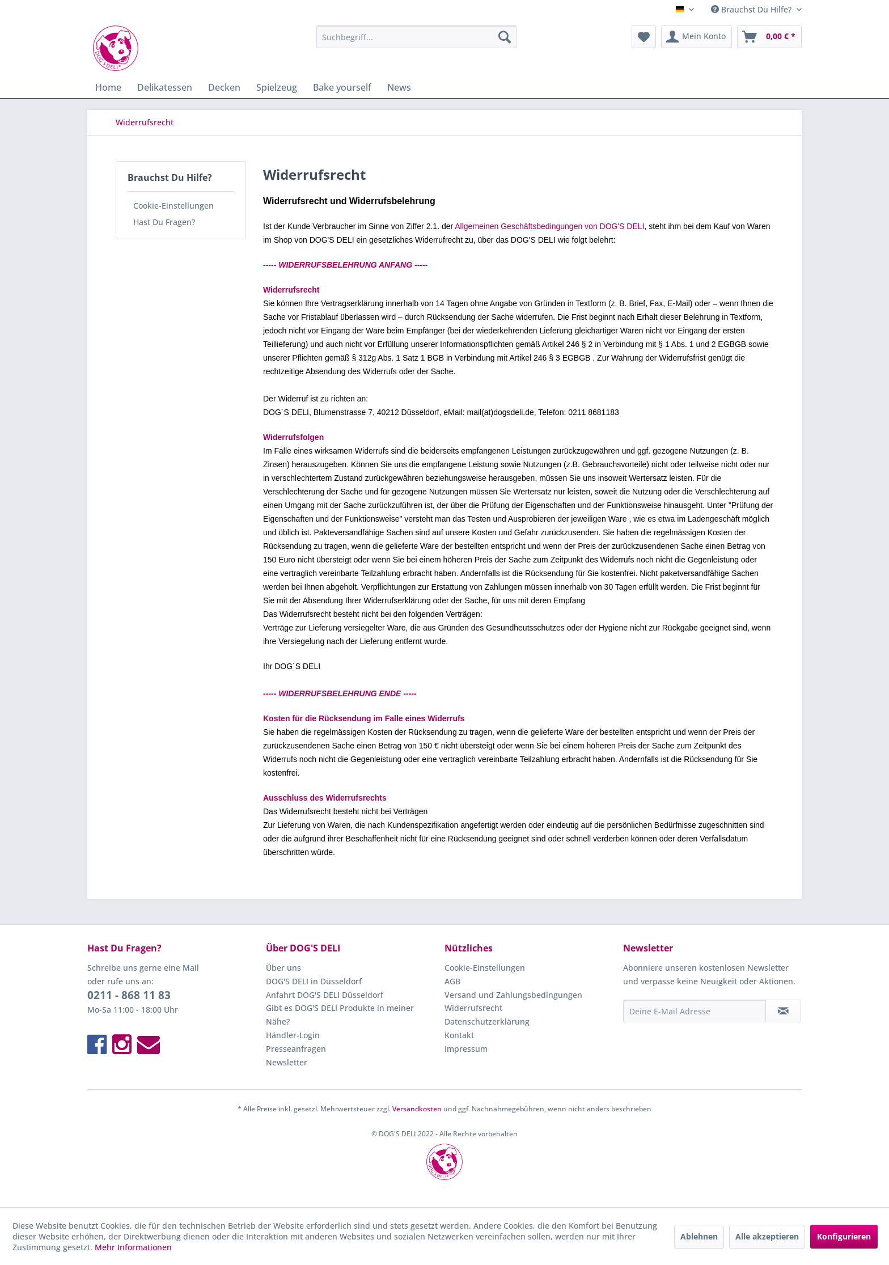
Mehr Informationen (133, 1247)
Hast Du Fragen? (164, 222)
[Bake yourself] (342, 87)
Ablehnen (699, 1236)
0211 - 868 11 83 (129, 995)
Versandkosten (417, 1109)
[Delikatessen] (164, 87)
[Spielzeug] (276, 87)
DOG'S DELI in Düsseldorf (314, 981)
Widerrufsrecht (473, 1007)
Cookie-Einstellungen (173, 205)
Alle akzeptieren (767, 1236)
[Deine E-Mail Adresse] (694, 1011)
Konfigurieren (844, 1236)
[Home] (108, 87)
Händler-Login (293, 1035)
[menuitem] (416, 37)
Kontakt (459, 1035)
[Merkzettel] (644, 37)
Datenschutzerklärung (487, 1021)
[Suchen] (505, 37)
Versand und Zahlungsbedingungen (513, 994)
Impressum (466, 1048)
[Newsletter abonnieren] (783, 1011)
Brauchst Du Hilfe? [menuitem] (752, 9)
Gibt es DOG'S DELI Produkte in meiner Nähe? (340, 1014)
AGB (452, 981)
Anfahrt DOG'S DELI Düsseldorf (324, 994)
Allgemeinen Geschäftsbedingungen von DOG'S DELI (549, 226)
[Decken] (224, 87)
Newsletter (286, 1062)
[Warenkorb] (769, 37)
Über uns (283, 967)
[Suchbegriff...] (416, 37)
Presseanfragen (296, 1048)
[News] (399, 87)
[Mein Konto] (696, 37)
